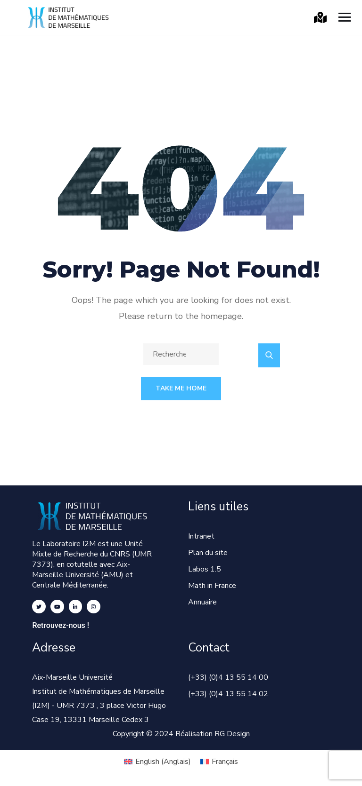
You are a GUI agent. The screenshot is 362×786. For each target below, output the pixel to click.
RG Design (232, 734)
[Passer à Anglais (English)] (157, 761)
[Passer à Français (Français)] (219, 761)
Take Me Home (181, 388)
